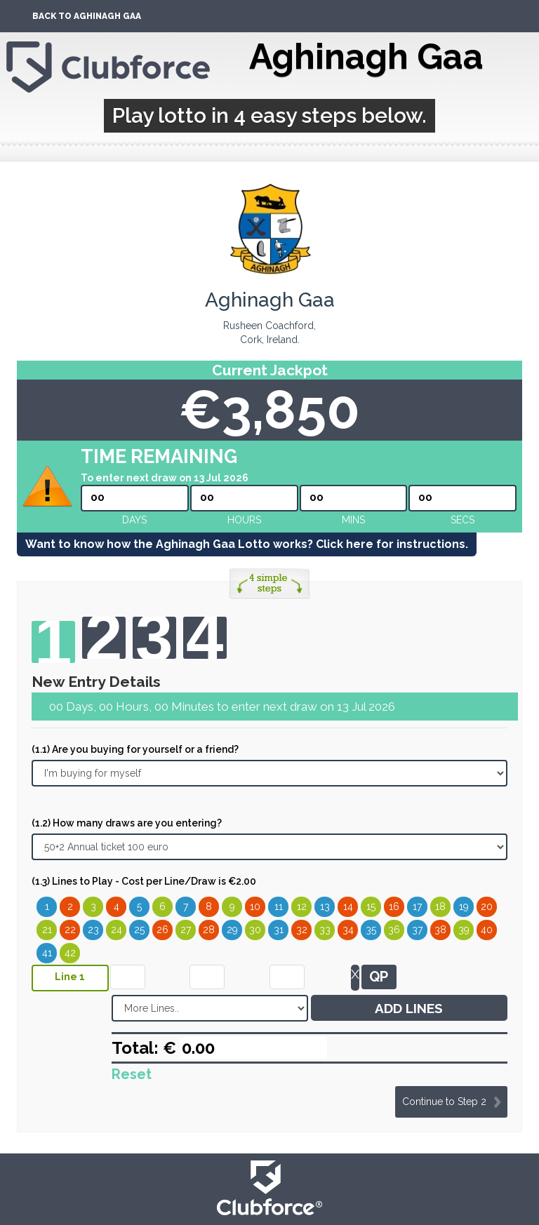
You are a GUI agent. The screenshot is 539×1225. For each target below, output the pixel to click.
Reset (132, 1074)
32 (301, 929)
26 (162, 929)
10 (255, 906)
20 (487, 906)
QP (378, 976)
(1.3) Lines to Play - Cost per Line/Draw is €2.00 (144, 881)
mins (353, 520)
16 (394, 906)
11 (278, 906)
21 (47, 929)
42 (70, 952)
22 (70, 929)
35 (371, 929)
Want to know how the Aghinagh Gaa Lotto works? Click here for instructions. (246, 544)
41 (47, 952)
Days (134, 520)
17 (417, 906)
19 (464, 906)
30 (255, 929)
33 (325, 929)
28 (209, 929)
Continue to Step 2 (444, 1101)
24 (116, 929)
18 (440, 906)
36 (394, 929)
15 (370, 906)
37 (417, 929)
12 (302, 906)
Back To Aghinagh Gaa (86, 16)
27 (185, 929)
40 (487, 929)
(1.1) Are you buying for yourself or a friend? (135, 749)
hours (244, 520)
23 (93, 929)
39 (464, 929)
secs (462, 520)
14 (348, 906)
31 (279, 929)
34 (348, 929)
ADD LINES (409, 1008)
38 (440, 929)
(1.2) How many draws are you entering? (127, 823)
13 (325, 906)
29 (232, 929)
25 (139, 929)
